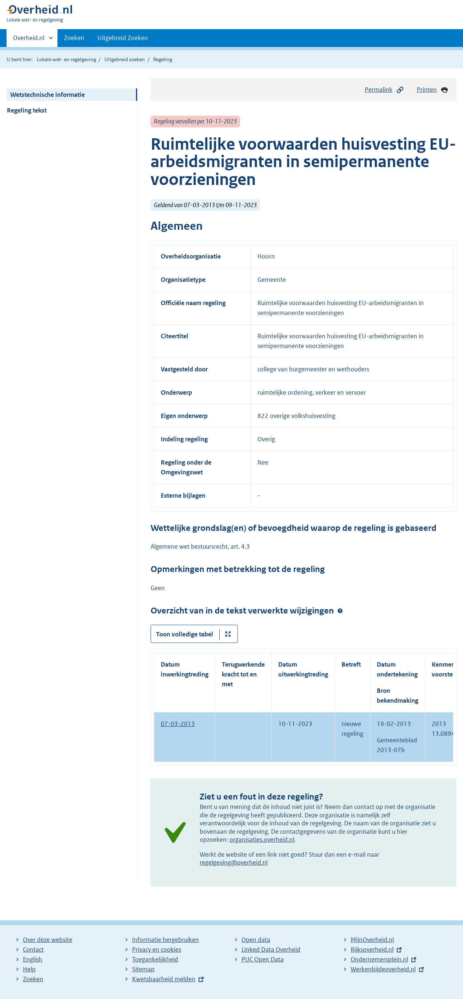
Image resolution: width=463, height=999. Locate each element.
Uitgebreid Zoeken (122, 38)
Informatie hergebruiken (165, 940)
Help (29, 969)
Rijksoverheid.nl (372, 949)
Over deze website (47, 940)
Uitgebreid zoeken (124, 59)
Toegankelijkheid (155, 959)
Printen (432, 90)
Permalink (384, 90)
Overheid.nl (28, 40)
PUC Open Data (263, 959)
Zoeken (74, 38)
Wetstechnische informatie (47, 95)
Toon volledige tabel (184, 634)
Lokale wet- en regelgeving (66, 59)
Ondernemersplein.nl (379, 959)
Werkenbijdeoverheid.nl (383, 969)
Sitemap (143, 969)
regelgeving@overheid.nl (234, 862)
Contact (33, 949)
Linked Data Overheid (271, 949)
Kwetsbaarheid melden (163, 979)
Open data (256, 940)
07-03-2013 (178, 724)
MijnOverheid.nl (372, 940)
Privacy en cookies (156, 949)
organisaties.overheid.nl (261, 840)
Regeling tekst (27, 110)
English (32, 959)
